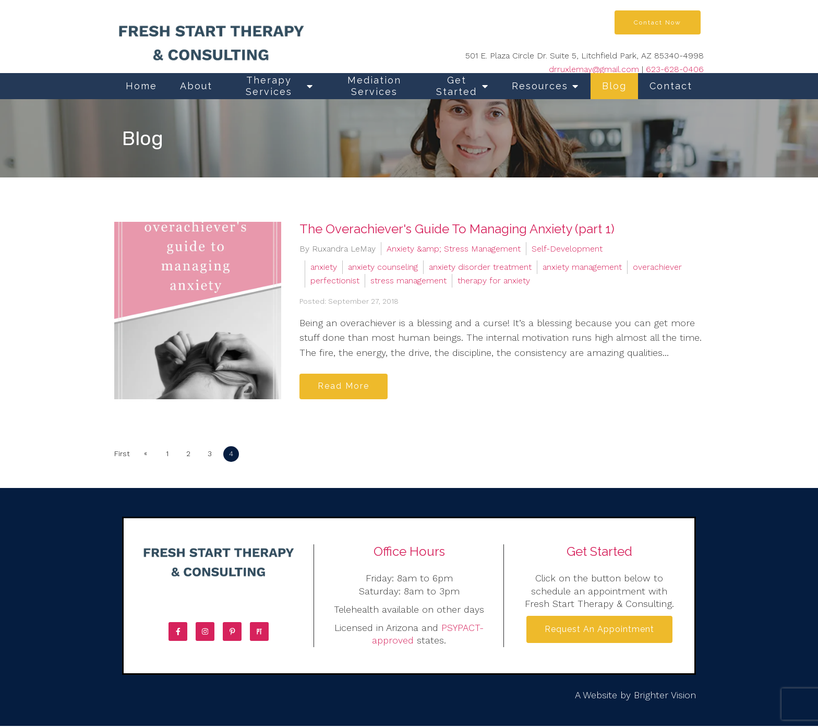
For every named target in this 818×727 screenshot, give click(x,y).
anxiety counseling (383, 267)
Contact (670, 85)
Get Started (456, 86)
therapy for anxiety (494, 280)
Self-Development (567, 249)
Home (141, 85)
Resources (540, 85)
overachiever (657, 267)
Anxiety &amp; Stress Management (454, 249)
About (196, 85)
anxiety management (582, 267)
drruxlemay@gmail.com (594, 69)
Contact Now (657, 22)
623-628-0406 (675, 69)
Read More (344, 386)
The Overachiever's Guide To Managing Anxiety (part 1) (457, 228)
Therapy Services (269, 86)
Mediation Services (374, 86)
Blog (614, 85)
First (122, 454)
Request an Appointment (599, 630)
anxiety (323, 267)
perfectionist (334, 280)
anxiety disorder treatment (480, 267)
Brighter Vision (665, 695)
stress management (408, 280)
